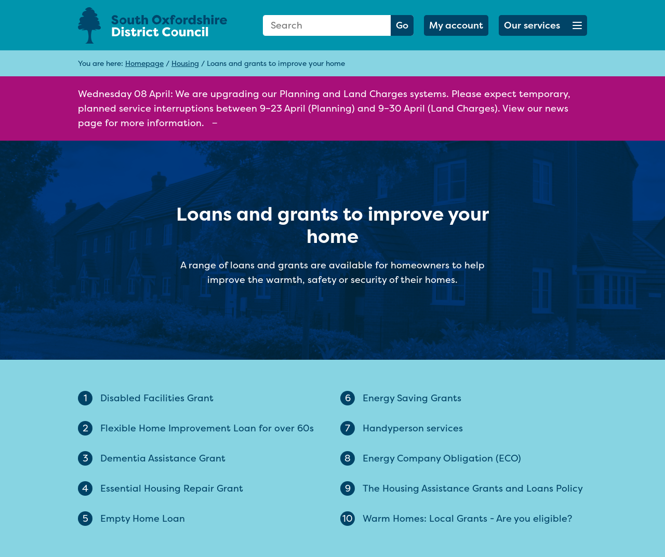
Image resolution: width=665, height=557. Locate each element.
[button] (543, 25)
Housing (185, 63)
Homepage (144, 63)
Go (402, 25)
